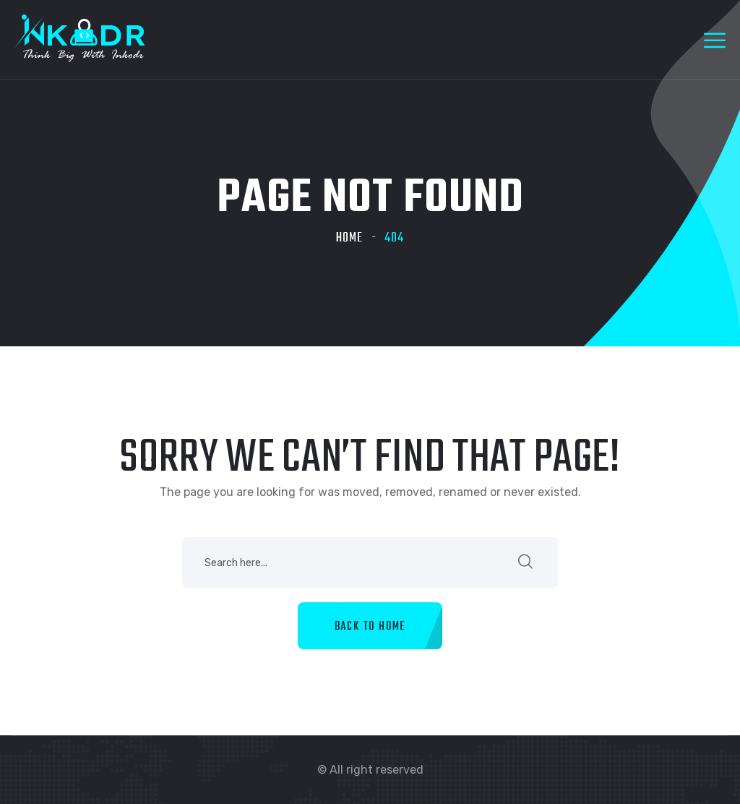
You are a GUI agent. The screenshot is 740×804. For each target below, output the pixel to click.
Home (349, 238)
